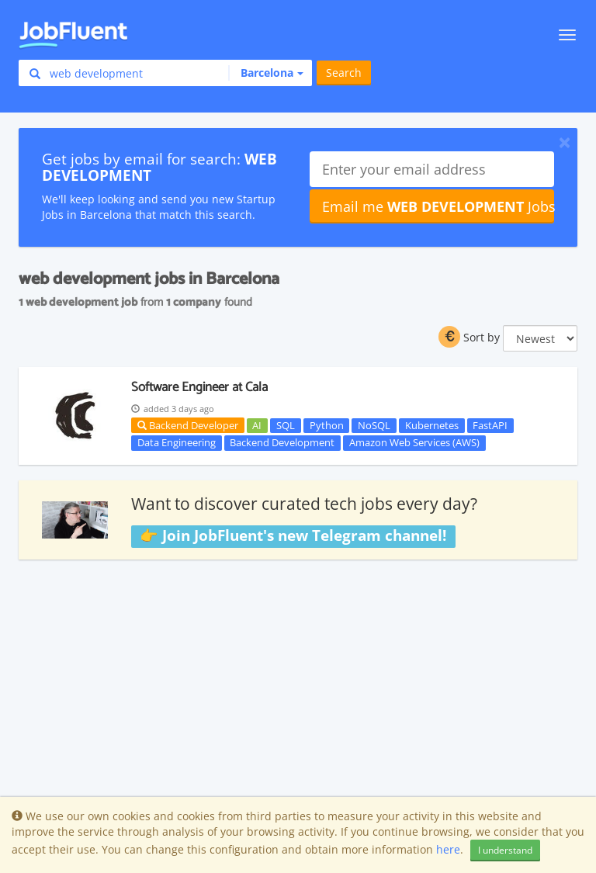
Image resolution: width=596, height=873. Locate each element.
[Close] (564, 142)
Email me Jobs (438, 206)
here (448, 849)
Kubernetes (432, 425)
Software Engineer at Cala (199, 387)
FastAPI (490, 425)
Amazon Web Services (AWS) (414, 442)
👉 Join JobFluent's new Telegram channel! (293, 535)
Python (327, 425)
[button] (265, 73)
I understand (505, 850)
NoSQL (374, 425)
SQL (285, 425)
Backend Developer (187, 425)
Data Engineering (176, 442)
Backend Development (282, 442)
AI (257, 425)
